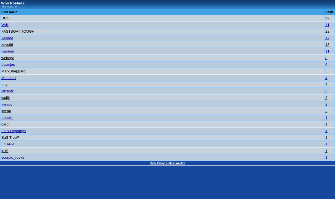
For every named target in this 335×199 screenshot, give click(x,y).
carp (5, 124)
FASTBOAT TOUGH (18, 31)
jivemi (6, 111)
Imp (4, 84)
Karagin (7, 51)
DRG (5, 18)
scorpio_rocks (12, 157)
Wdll (5, 25)
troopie (7, 118)
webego (7, 58)
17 (327, 38)
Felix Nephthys (13, 131)
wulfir (5, 98)
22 (327, 31)
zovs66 (7, 45)
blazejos (8, 64)
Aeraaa (7, 38)
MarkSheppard (13, 71)
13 (327, 45)
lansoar (7, 91)
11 (327, 51)
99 (327, 18)
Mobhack (8, 78)
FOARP (7, 144)
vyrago (6, 104)
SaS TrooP (10, 137)
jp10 (4, 151)
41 (327, 25)
